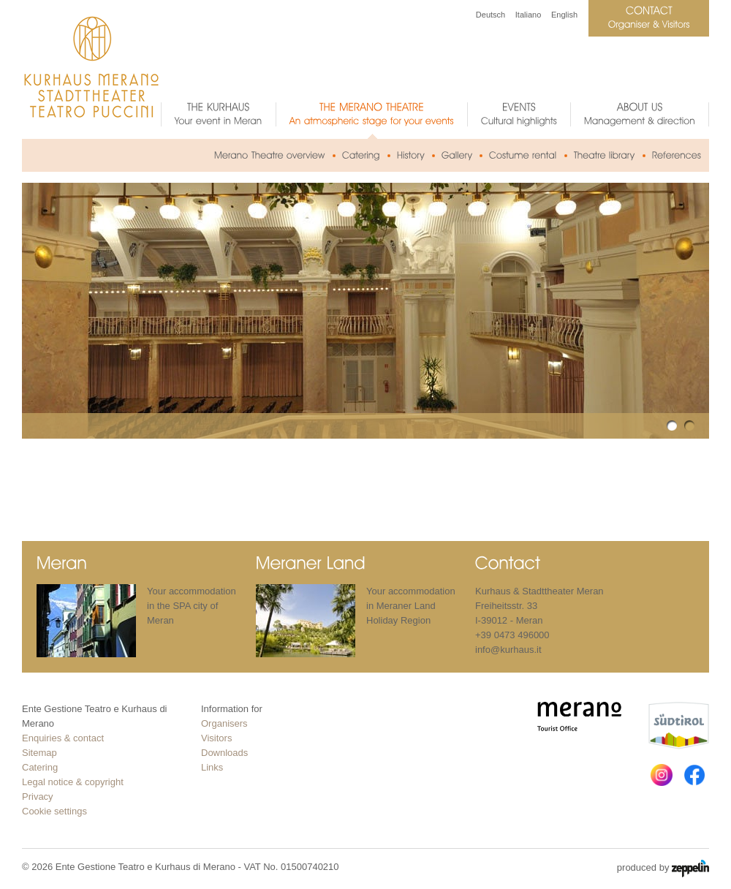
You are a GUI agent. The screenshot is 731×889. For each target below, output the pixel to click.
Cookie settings (54, 811)
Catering (40, 767)
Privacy (37, 796)
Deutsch (490, 14)
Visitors (216, 738)
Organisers (224, 723)
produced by (663, 868)
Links (212, 767)
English (564, 14)
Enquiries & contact (63, 738)
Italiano (528, 14)
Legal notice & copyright (73, 781)
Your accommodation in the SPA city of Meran (191, 606)
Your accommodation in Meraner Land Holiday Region (410, 606)
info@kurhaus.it (508, 649)
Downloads (224, 752)
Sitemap (39, 752)
